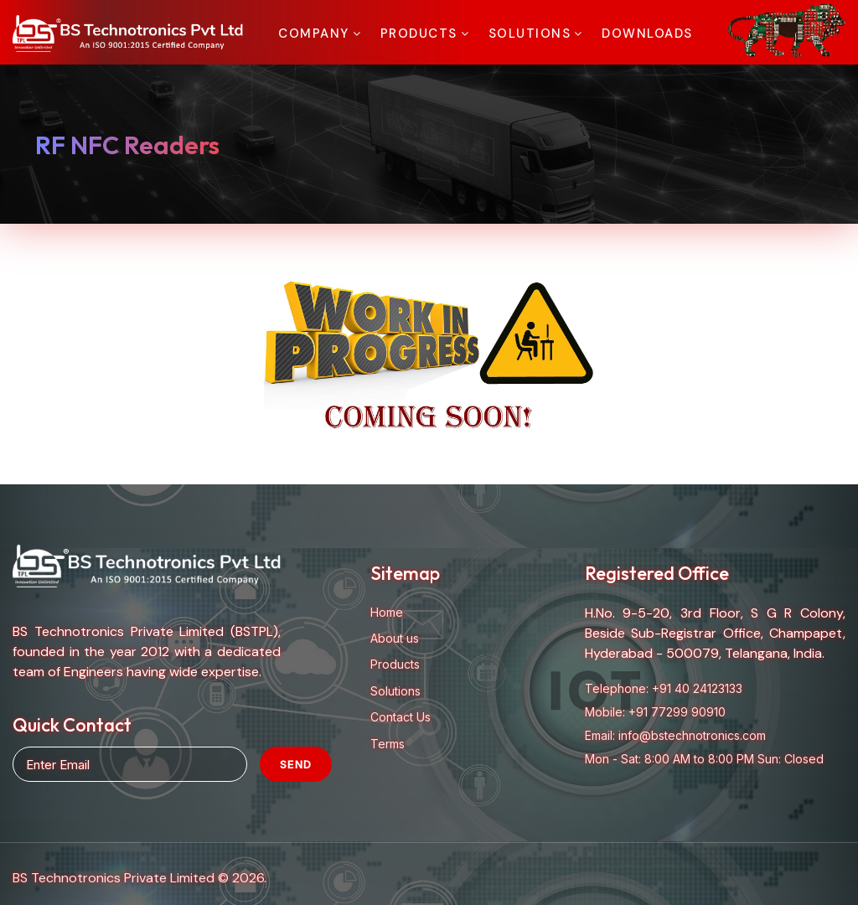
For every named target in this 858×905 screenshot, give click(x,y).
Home (386, 612)
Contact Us (400, 717)
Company (313, 33)
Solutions (529, 33)
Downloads (647, 33)
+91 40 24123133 (697, 688)
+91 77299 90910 (677, 712)
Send (296, 764)
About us (394, 638)
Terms (387, 744)
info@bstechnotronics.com (692, 735)
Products (418, 33)
